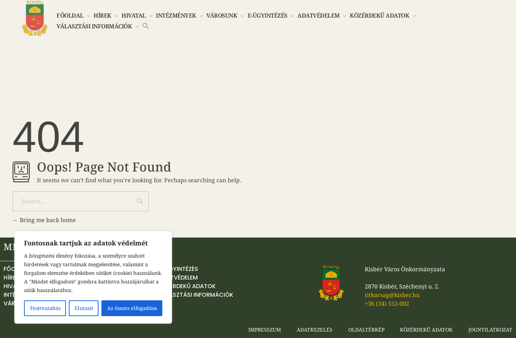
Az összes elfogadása (132, 308)
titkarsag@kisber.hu (392, 295)
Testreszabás (45, 308)
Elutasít (84, 308)
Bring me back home (44, 220)
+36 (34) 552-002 (387, 304)
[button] (145, 25)
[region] (93, 277)
